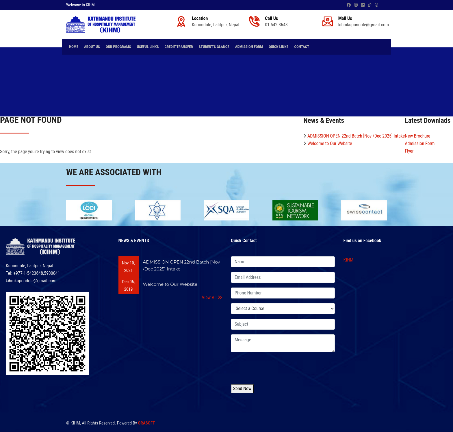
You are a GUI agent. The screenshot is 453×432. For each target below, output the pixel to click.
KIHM (349, 260)
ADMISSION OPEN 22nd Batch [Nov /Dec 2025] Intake (356, 136)
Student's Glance (214, 47)
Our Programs (118, 47)
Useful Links (148, 47)
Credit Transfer (178, 47)
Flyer (409, 151)
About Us (92, 47)
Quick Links (279, 47)
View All (212, 297)
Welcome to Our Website (329, 143)
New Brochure (417, 136)
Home (73, 47)
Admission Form (249, 47)
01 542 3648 (276, 24)
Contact (301, 47)
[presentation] (275, 368)
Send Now (242, 388)
